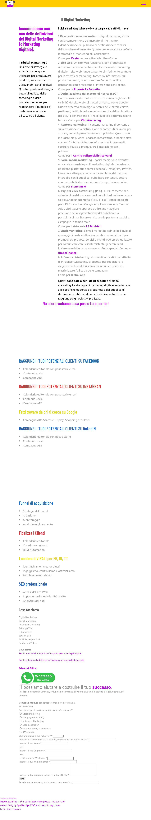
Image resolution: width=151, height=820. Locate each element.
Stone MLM (78, 186)
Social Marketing (30, 714)
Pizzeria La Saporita (87, 89)
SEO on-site (27, 732)
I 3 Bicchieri (93, 226)
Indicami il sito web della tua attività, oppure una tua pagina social (54, 740)
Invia (22, 781)
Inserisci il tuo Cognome (32, 751)
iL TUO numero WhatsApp (33, 758)
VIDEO (15, 800)
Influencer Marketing (32, 721)
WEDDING (10, 800)
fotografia (2, 800)
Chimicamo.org (91, 120)
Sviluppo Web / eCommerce (35, 729)
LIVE (6, 800)
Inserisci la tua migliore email (35, 762)
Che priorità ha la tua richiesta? (36, 736)
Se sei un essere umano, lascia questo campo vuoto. (45, 785)
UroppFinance (67, 253)
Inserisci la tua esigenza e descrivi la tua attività (44, 777)
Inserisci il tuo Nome (30, 743)
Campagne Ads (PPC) (32, 718)
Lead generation (29, 725)
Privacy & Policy (27, 668)
